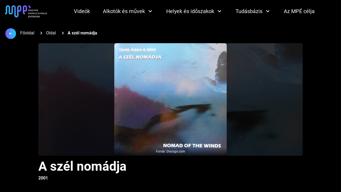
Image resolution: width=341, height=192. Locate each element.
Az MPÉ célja (299, 11)
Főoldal (27, 32)
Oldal (51, 32)
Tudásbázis (253, 11)
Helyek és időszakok (194, 11)
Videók (82, 11)
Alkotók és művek (128, 11)
